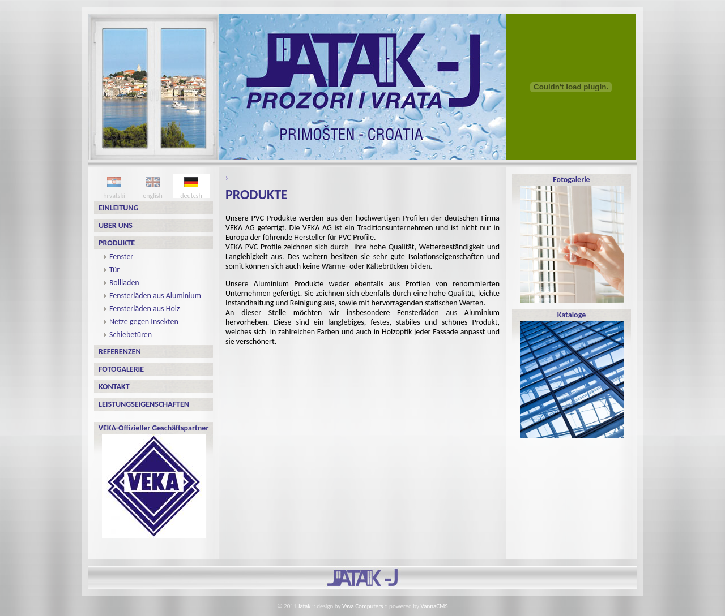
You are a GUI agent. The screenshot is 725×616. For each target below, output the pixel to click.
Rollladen (124, 282)
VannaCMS (434, 606)
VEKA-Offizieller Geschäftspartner (154, 480)
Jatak (304, 606)
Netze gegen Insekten (143, 321)
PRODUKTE (117, 243)
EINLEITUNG (118, 208)
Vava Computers (362, 606)
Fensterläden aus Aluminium (155, 295)
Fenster (121, 256)
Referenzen (120, 351)
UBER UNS (116, 225)
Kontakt (114, 386)
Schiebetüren (130, 334)
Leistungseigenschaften (144, 404)
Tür (114, 269)
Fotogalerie (121, 369)
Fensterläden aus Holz (144, 308)
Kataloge (572, 374)
